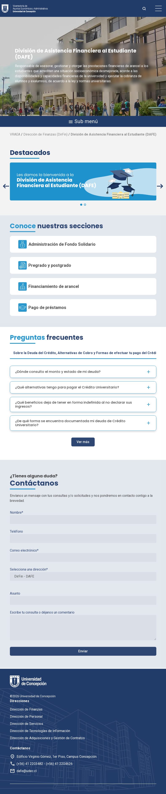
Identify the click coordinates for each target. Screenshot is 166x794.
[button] (6, 186)
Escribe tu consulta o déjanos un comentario (83, 612)
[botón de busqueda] (144, 8)
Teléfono (83, 523)
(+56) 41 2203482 (30, 764)
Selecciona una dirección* (83, 561)
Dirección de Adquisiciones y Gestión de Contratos (47, 738)
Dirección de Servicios (26, 724)
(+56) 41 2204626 (59, 764)
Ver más (83, 429)
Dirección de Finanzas (26, 709)
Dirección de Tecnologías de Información (40, 731)
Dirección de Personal (26, 717)
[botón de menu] (158, 8)
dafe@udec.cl (27, 771)
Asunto (83, 585)
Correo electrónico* (83, 542)
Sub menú (83, 121)
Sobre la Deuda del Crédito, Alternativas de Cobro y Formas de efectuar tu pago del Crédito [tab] (86, 340)
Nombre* (83, 504)
